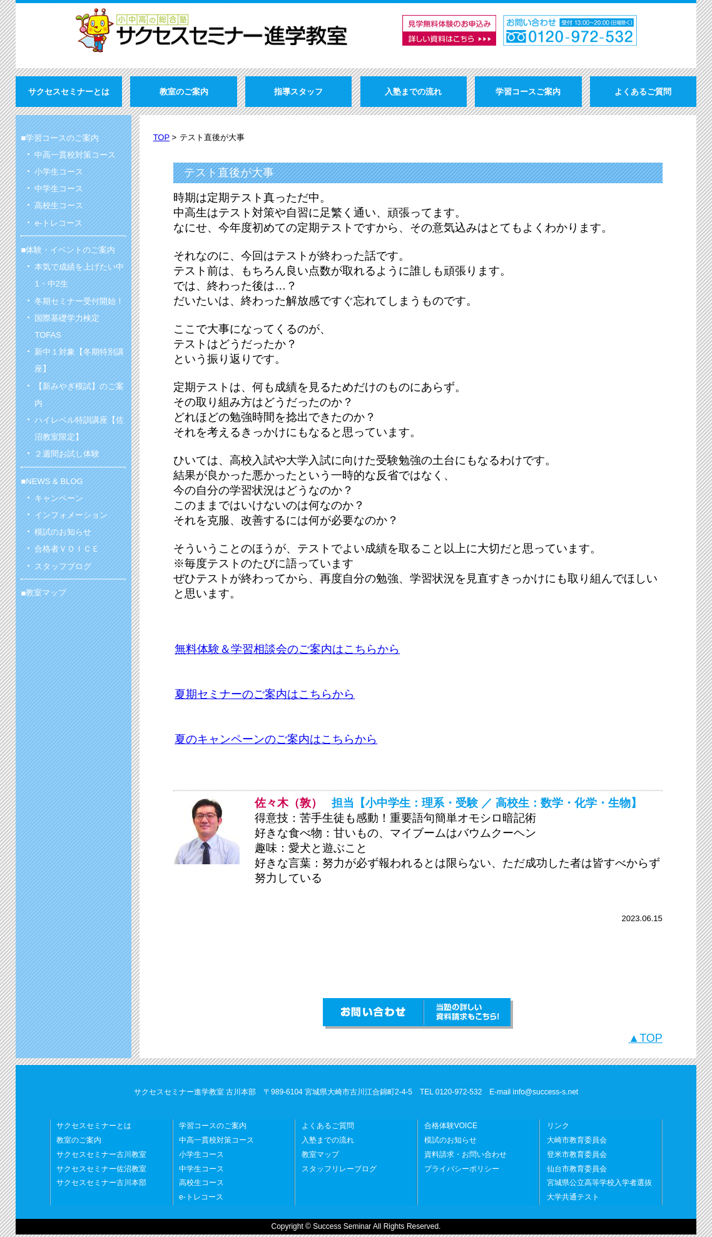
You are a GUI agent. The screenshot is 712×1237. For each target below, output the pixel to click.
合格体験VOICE (450, 1128)
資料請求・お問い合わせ (465, 1157)
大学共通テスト (573, 1199)
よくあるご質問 (328, 1128)
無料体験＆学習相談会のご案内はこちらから (287, 649)
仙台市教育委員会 (577, 1171)
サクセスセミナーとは (93, 1128)
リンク (558, 1128)
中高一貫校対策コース (216, 1142)
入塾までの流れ (328, 1142)
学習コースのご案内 (213, 1128)
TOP (161, 137)
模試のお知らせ (450, 1142)
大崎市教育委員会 (577, 1142)
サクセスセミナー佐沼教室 (101, 1171)
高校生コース (201, 1185)
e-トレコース (201, 1199)
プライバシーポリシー (461, 1171)
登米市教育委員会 (577, 1157)
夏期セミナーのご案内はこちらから (265, 694)
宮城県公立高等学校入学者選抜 (599, 1185)
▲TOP (645, 1040)
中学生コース (201, 1171)
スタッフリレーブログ (339, 1171)
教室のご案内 (78, 1142)
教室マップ (46, 592)
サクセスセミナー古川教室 (101, 1157)
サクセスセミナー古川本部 (101, 1185)
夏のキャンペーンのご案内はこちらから (276, 740)
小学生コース (201, 1157)
